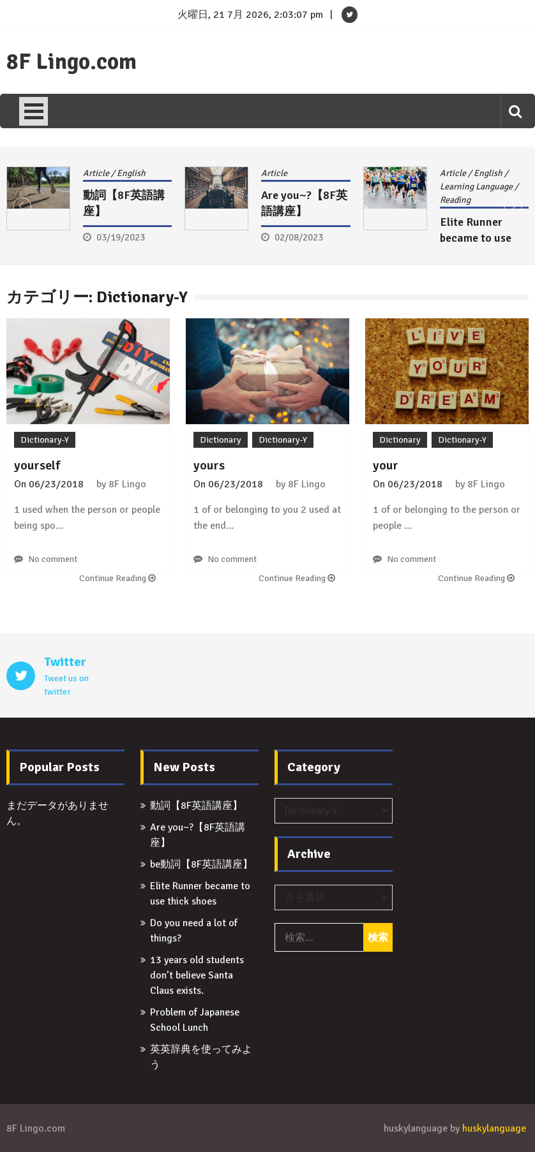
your (385, 465)
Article (96, 173)
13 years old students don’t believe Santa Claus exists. (197, 975)
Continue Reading (117, 578)
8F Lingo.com (71, 62)
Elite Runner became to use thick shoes (475, 238)
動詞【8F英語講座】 (196, 805)
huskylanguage (494, 1128)
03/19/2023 (120, 237)
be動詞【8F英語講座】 (201, 864)
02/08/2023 (299, 237)
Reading (455, 200)
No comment (52, 559)
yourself (37, 465)
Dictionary (220, 439)
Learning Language (476, 186)
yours (209, 465)
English (131, 173)
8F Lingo (127, 484)
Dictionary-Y (44, 439)
